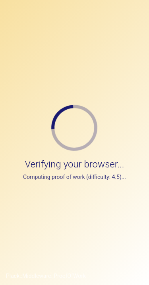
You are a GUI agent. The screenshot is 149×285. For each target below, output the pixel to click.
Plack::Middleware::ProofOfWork (46, 276)
